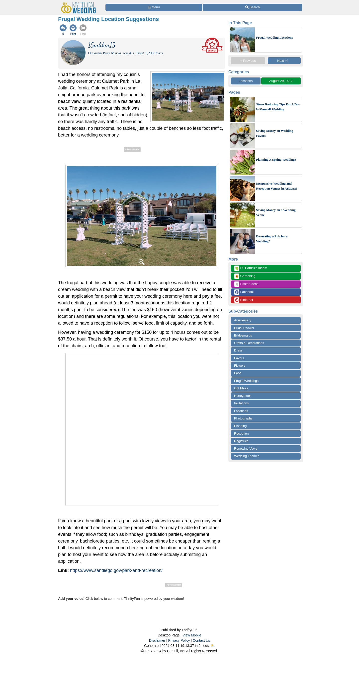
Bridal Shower (244, 328)
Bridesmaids (243, 335)
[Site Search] (252, 7)
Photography (243, 418)
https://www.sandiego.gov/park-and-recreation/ (116, 570)
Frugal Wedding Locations (274, 37)
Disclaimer (157, 640)
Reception (241, 433)
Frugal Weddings (246, 381)
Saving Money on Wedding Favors (274, 133)
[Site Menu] (153, 7)
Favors (239, 358)
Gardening (244, 276)
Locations (246, 81)
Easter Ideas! (246, 284)
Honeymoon (243, 396)
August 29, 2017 (281, 81)
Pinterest (243, 300)
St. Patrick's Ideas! (250, 268)
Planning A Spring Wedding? (276, 159)
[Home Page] (79, 3)
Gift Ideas (241, 388)
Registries (241, 441)
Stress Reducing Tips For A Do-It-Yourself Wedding (277, 106)
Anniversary (242, 320)
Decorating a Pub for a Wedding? (271, 238)
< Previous (248, 61)
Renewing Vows (245, 448)
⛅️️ (213, 646)
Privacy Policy (179, 640)
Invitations (241, 403)
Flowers (240, 365)
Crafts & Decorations (249, 343)
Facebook (244, 292)
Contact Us (201, 640)
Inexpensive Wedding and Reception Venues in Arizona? (276, 186)
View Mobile (191, 635)
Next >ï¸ (284, 61)
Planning (240, 426)
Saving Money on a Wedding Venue (276, 212)
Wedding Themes (246, 456)
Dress (238, 350)
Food (238, 373)
